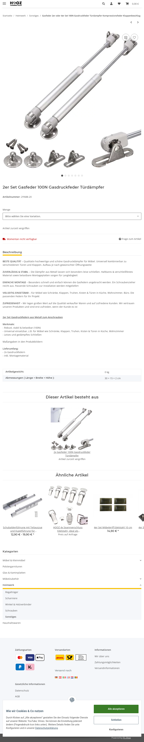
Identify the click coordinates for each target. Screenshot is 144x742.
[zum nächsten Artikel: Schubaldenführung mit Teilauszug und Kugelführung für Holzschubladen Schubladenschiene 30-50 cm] (138, 22)
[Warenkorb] (132, 3)
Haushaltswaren (12, 622)
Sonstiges (10, 616)
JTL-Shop (127, 737)
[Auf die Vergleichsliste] (125, 37)
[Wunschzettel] (119, 3)
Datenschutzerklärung (53, 728)
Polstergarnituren (12, 566)
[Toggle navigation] (4, 2)
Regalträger (11, 592)
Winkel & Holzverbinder (18, 604)
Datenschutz (22, 690)
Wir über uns (102, 656)
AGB (17, 696)
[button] (104, 3)
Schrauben (11, 610)
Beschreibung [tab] (12, 252)
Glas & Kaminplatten (14, 572)
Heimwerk (8, 585)
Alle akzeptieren (114, 709)
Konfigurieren (114, 729)
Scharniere (11, 598)
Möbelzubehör (11, 578)
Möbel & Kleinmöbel (14, 560)
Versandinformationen (107, 668)
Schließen (114, 720)
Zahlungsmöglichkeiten (107, 662)
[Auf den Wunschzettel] (134, 37)
